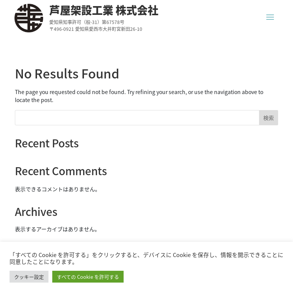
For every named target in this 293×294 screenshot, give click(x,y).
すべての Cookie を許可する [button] (88, 276)
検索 (268, 117)
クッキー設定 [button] (29, 276)
